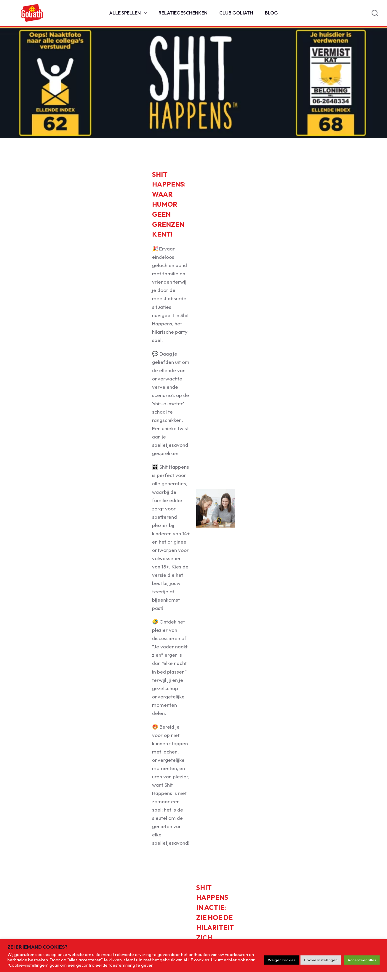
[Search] (375, 13)
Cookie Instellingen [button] (321, 959)
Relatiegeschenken (183, 13)
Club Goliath (236, 13)
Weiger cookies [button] (281, 959)
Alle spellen (129, 13)
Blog (271, 13)
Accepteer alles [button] (362, 959)
